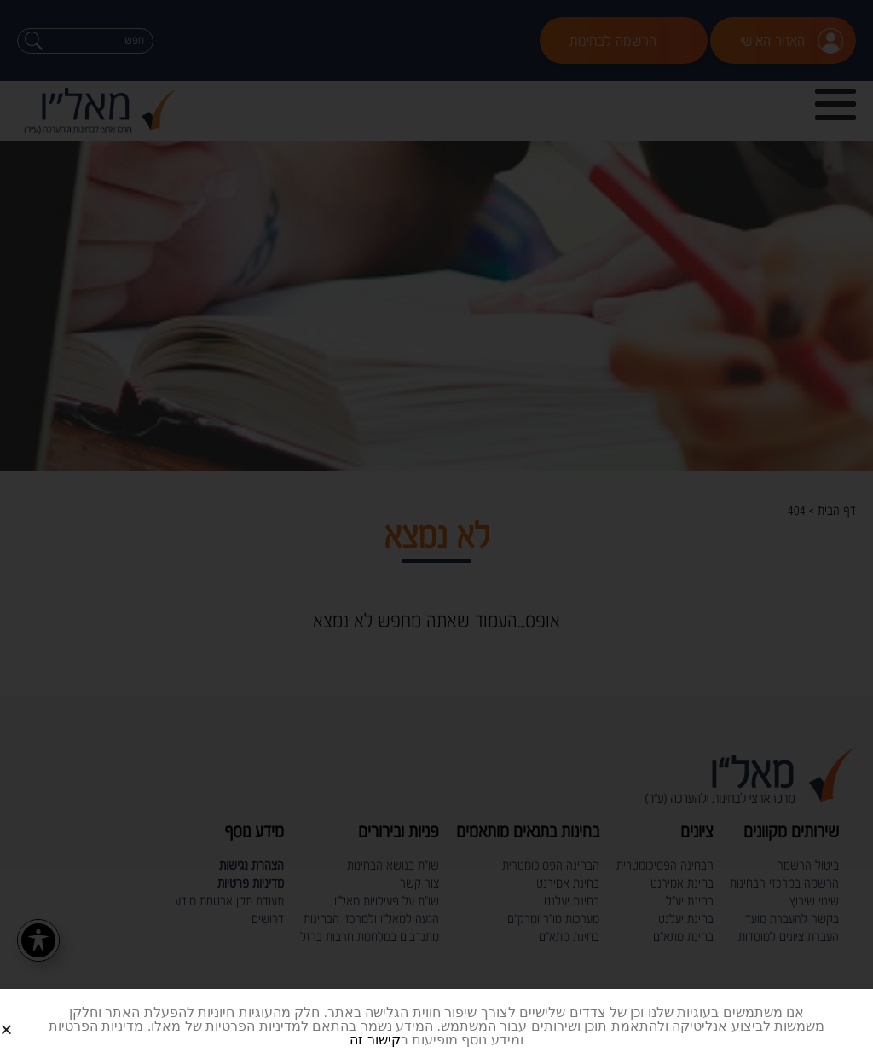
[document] (436, 532)
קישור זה (375, 1039)
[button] (27, 1016)
